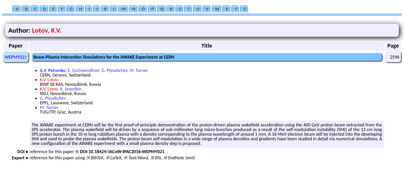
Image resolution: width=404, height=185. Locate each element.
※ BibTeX (94, 158)
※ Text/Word (135, 158)
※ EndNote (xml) (179, 158)
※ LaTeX (113, 158)
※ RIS (155, 158)
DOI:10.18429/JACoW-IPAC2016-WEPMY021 (122, 151)
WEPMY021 (16, 57)
